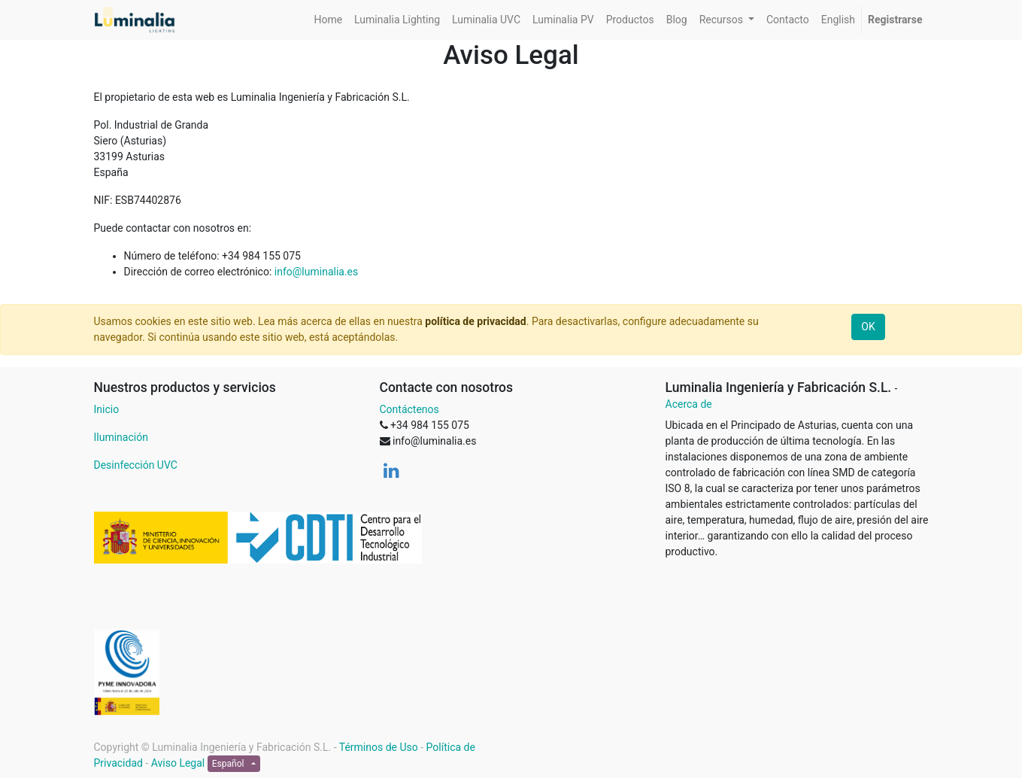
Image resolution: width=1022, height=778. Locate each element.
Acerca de (689, 404)
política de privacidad (475, 321)
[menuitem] (328, 20)
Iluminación (121, 437)
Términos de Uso (378, 747)
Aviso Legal (178, 763)
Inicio (107, 409)
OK (868, 327)
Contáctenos (409, 409)
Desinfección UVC (135, 465)
